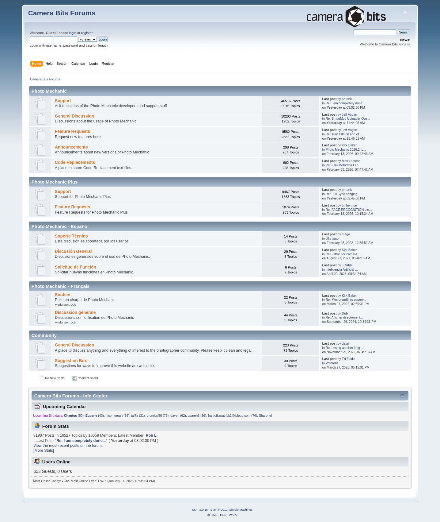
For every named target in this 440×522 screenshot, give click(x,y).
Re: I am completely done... (345, 103)
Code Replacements (75, 162)
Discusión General (73, 251)
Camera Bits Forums (62, 13)
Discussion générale (75, 312)
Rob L (151, 435)
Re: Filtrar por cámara (341, 254)
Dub (73, 304)
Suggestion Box (71, 360)
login (72, 33)
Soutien (62, 294)
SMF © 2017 (219, 509)
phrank (347, 99)
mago (346, 234)
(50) (74, 415)
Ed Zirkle (348, 359)
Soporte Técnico (71, 236)
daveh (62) (178, 415)
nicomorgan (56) (117, 415)
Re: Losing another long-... (345, 348)
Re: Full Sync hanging (342, 194)
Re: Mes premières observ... (346, 299)
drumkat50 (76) (158, 415)
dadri (345, 343)
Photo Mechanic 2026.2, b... (346, 149)
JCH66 (347, 265)
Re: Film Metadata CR (342, 165)
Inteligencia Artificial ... (342, 269)
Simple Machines (240, 509)
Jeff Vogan (349, 114)
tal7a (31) (138, 415)
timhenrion (349, 205)
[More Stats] (43, 450)
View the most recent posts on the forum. (68, 445)
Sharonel (265, 415)
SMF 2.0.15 (200, 509)
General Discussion (74, 116)
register (87, 33)
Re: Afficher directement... (344, 317)
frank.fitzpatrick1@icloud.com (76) (232, 415)
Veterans (332, 363)
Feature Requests (72, 131)
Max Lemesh (351, 161)
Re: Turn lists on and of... (344, 134)
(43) (94, 415)
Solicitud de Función (75, 267)
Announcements (71, 147)
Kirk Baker (349, 145)
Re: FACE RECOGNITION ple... (349, 209)
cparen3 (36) (197, 415)
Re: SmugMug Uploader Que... (348, 118)
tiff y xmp (332, 238)
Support (63, 101)
